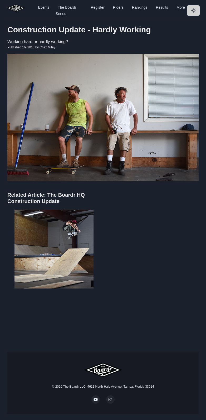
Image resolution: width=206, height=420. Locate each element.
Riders (118, 7)
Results (162, 7)
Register (97, 7)
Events (43, 7)
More (180, 7)
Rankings (139, 7)
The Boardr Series (66, 10)
